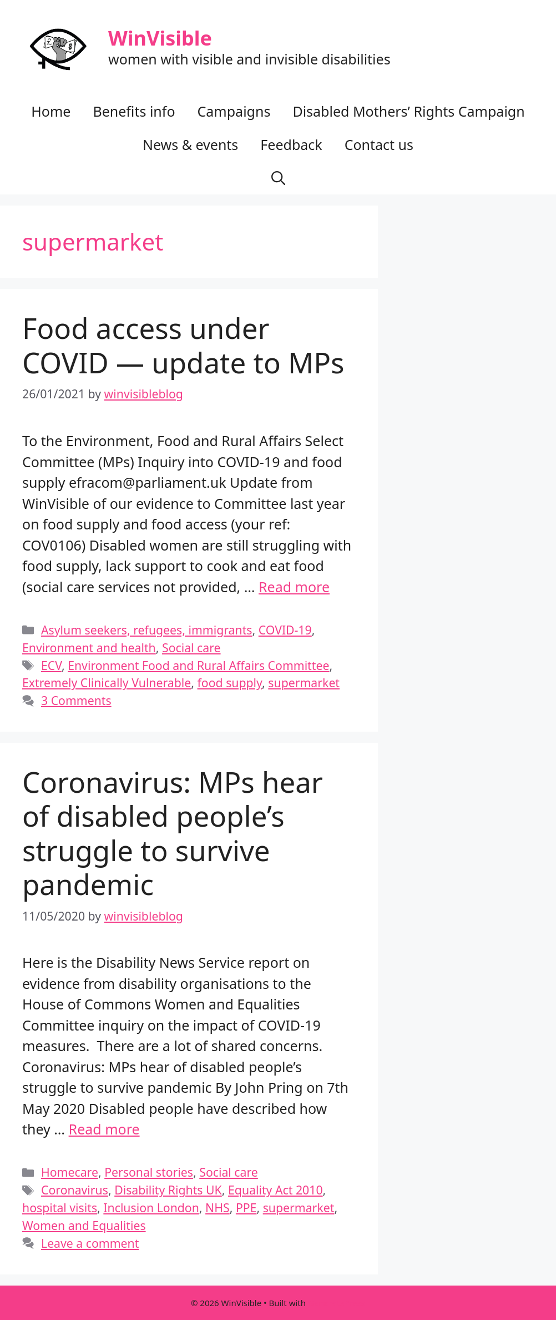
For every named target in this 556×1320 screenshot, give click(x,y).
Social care (191, 647)
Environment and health (89, 647)
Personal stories (148, 1172)
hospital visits (59, 1207)
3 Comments (76, 700)
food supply (230, 682)
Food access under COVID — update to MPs (183, 344)
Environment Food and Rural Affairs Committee (198, 665)
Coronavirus (74, 1190)
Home (50, 111)
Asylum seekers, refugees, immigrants (146, 630)
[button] (278, 177)
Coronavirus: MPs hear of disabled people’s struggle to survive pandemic (172, 832)
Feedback (291, 144)
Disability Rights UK (168, 1190)
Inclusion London (151, 1207)
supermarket (304, 682)
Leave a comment (90, 1243)
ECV (51, 665)
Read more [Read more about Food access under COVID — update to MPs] (294, 586)
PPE (246, 1207)
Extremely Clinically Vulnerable (106, 682)
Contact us (379, 144)
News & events (190, 144)
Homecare (69, 1172)
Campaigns (234, 111)
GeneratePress (336, 1302)
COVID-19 (285, 630)
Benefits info (134, 111)
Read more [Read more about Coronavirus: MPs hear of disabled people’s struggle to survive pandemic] (104, 1128)
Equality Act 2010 (275, 1190)
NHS (217, 1207)
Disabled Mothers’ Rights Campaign (408, 111)
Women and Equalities (84, 1225)
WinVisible (160, 38)
